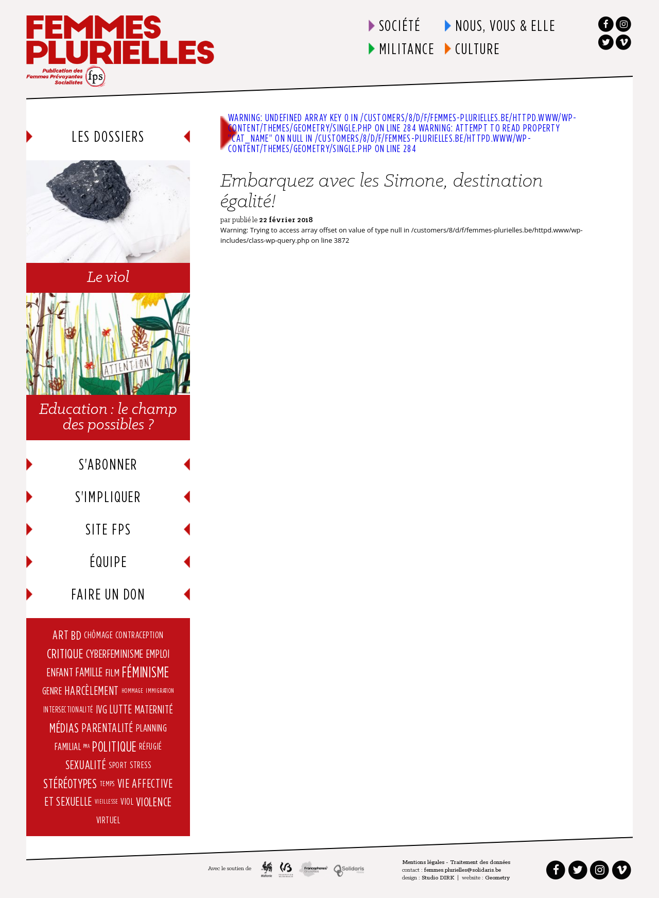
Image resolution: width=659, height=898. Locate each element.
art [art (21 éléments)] (60, 634)
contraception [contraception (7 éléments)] (139, 635)
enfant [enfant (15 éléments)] (60, 672)
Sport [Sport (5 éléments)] (118, 765)
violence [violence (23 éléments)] (154, 801)
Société (400, 25)
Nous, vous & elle (505, 25)
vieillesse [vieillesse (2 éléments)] (106, 801)
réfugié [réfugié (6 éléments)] (150, 746)
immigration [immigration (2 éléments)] (160, 690)
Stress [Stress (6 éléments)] (140, 765)
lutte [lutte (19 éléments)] (121, 709)
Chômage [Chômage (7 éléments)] (98, 635)
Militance (407, 48)
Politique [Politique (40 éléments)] (114, 746)
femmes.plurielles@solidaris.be (462, 871)
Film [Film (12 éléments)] (113, 672)
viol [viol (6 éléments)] (126, 801)
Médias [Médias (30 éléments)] (64, 728)
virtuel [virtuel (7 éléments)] (108, 820)
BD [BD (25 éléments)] (76, 635)
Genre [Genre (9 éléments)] (52, 691)
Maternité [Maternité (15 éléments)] (154, 709)
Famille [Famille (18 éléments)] (89, 672)
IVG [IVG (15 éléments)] (102, 709)
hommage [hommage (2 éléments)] (133, 690)
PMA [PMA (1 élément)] (86, 746)
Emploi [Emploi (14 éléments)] (158, 653)
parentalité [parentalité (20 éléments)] (107, 727)
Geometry (497, 878)
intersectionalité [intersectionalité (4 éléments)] (68, 709)
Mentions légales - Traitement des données (456, 863)
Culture (477, 48)
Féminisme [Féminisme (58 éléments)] (145, 672)
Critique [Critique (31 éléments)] (65, 653)
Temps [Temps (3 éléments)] (107, 783)
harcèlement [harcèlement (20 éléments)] (91, 690)
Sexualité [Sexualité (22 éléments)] (86, 764)
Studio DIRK (438, 878)
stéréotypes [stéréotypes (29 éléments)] (70, 783)
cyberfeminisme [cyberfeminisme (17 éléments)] (115, 653)
